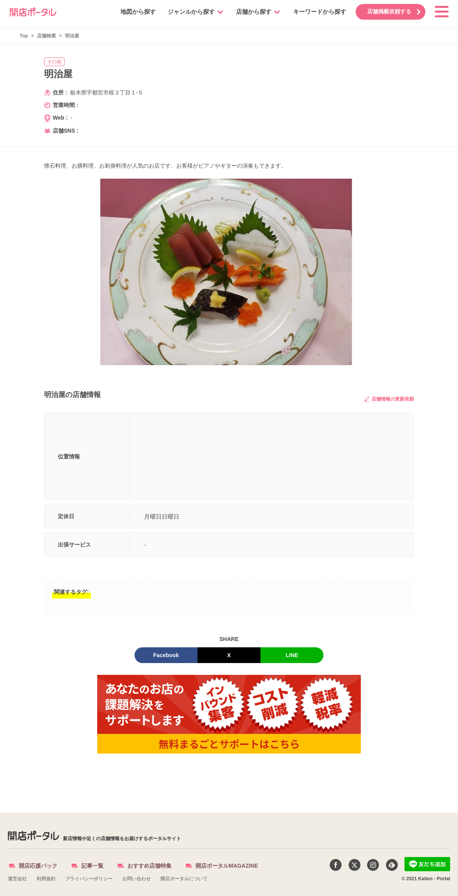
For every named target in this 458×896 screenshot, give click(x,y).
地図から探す (134, 11)
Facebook (166, 655)
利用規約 (46, 878)
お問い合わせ (136, 878)
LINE (292, 655)
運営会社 (17, 878)
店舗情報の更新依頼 (389, 399)
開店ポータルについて (184, 878)
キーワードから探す (315, 11)
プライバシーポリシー (89, 878)
